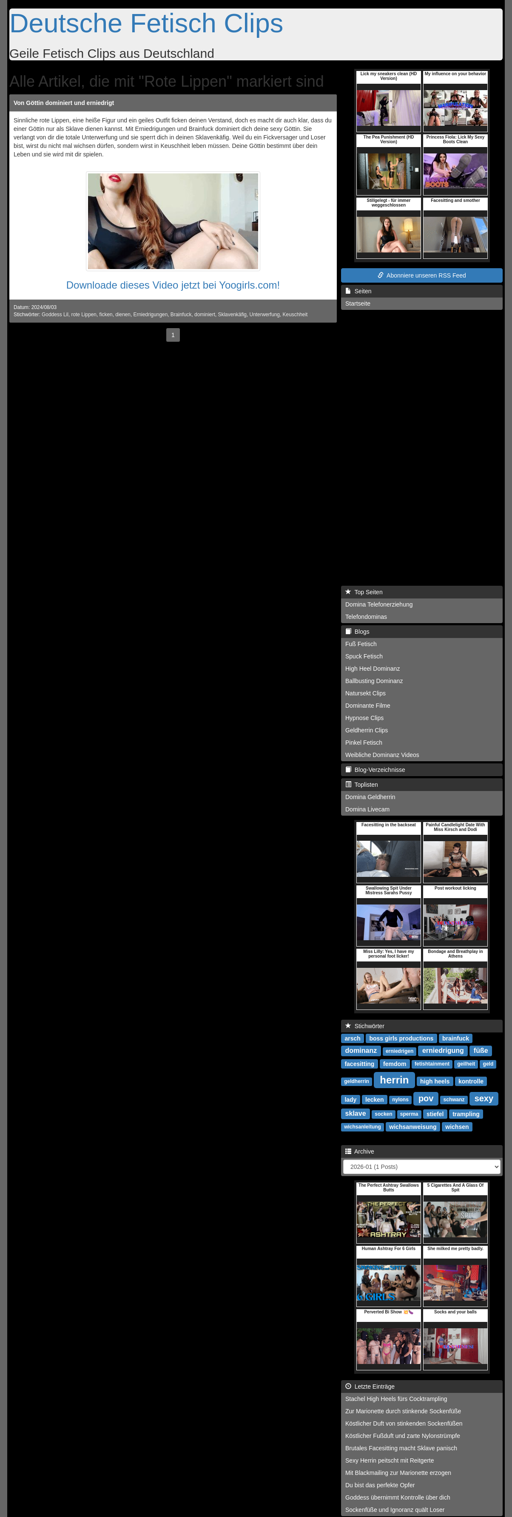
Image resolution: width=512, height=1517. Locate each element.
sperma (409, 1114)
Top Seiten (364, 592)
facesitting (359, 1063)
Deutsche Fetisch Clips (146, 23)
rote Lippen (84, 315)
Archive (359, 1151)
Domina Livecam (367, 809)
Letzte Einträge (370, 1386)
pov (426, 1098)
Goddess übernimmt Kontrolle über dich (397, 1497)
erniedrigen (399, 1051)
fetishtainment (432, 1064)
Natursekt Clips (365, 693)
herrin (394, 1079)
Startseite (357, 303)
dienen (123, 315)
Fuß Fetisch (361, 644)
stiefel (435, 1113)
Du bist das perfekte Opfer (380, 1485)
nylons (400, 1100)
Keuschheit (295, 315)
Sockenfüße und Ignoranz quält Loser (395, 1509)
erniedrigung (443, 1050)
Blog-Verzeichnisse (375, 769)
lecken (374, 1099)
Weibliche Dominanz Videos (382, 754)
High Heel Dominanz (372, 668)
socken (383, 1114)
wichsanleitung (362, 1127)
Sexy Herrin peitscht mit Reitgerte (389, 1460)
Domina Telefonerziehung (379, 604)
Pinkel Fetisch (363, 742)
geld (488, 1064)
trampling (466, 1113)
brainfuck (455, 1038)
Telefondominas (366, 616)
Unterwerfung (265, 315)
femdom (394, 1063)
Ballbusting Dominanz (374, 681)
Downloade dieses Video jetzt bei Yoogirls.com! (173, 285)
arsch (352, 1038)
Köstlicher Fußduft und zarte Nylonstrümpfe (402, 1435)
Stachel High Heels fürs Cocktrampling (396, 1398)
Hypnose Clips (364, 718)
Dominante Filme (367, 705)
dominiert (204, 315)
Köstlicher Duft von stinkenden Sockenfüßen (404, 1423)
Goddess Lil (55, 315)
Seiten (358, 291)
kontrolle (471, 1080)
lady (350, 1099)
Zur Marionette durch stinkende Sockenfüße (403, 1411)
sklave (355, 1113)
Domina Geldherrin (370, 797)
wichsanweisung (412, 1126)
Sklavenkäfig (232, 315)
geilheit (466, 1064)
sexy (484, 1098)
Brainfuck (181, 315)
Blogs (357, 631)
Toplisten (361, 784)
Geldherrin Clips (366, 730)
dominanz (361, 1050)
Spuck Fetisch (364, 656)
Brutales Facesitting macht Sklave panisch (401, 1448)
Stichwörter (364, 1026)
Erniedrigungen (151, 315)
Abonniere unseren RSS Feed (422, 275)
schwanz (454, 1100)
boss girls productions (401, 1038)
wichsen (457, 1126)
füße (481, 1050)
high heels (434, 1080)
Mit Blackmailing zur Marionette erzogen (398, 1472)
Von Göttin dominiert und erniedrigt (64, 102)
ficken (106, 315)
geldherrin (356, 1081)
